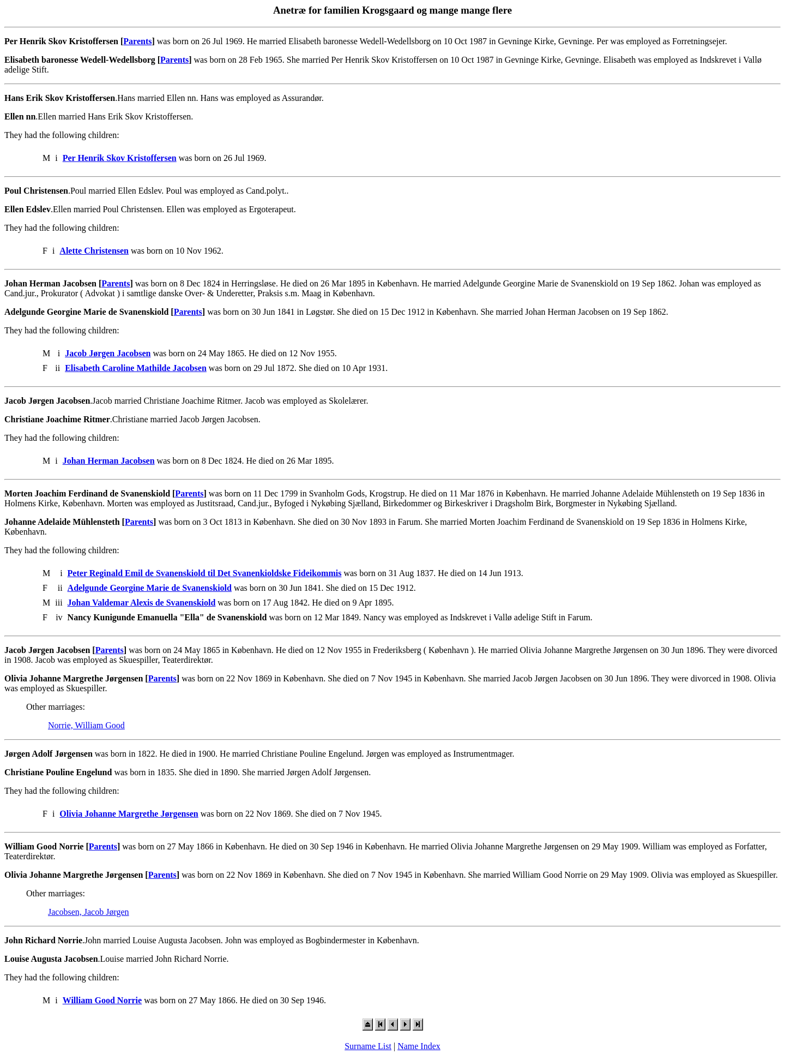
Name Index (418, 1046)
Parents (137, 41)
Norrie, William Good (86, 725)
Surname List (368, 1046)
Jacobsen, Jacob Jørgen (88, 912)
